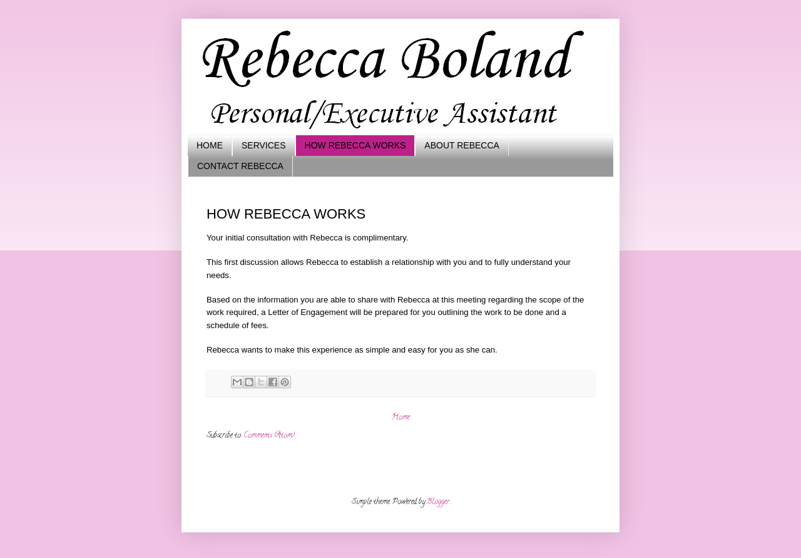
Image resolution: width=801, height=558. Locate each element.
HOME (209, 145)
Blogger (438, 502)
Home (401, 417)
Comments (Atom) (269, 436)
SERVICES (264, 145)
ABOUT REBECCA (461, 145)
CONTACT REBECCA (240, 166)
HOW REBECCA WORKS (355, 145)
